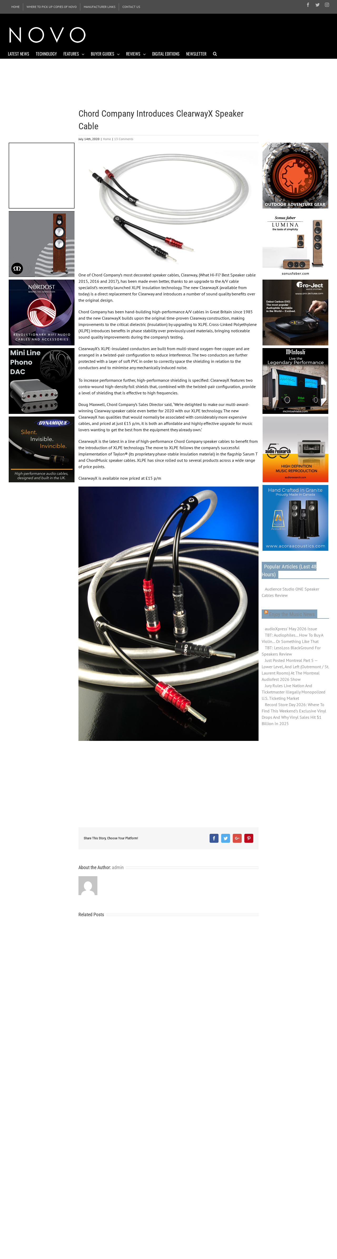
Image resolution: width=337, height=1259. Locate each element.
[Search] (215, 53)
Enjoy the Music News (292, 614)
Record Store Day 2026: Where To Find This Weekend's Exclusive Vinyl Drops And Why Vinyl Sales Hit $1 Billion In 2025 (294, 714)
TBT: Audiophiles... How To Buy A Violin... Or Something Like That (292, 638)
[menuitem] (15, 7)
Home (107, 139)
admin (118, 867)
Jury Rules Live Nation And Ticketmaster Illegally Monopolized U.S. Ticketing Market (293, 692)
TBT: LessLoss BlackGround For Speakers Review (291, 651)
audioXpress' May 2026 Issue (291, 628)
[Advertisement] (233, 34)
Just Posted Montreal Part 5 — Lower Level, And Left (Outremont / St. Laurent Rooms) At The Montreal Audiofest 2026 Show (295, 670)
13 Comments (123, 139)
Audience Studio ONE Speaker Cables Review (290, 592)
